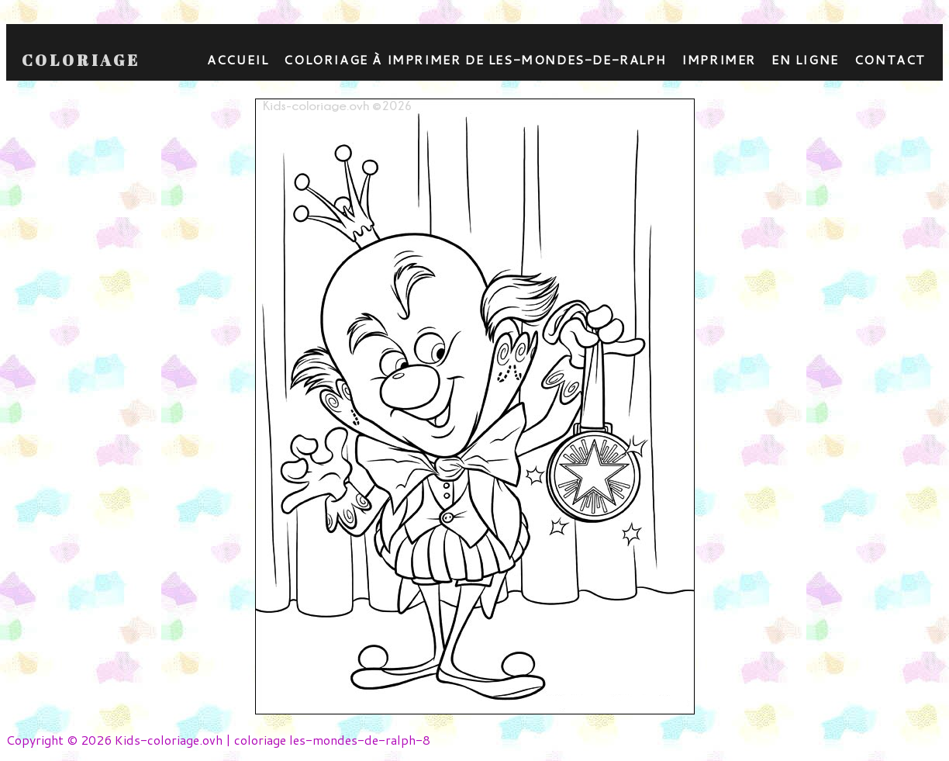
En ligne (805, 59)
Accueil (237, 59)
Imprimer (719, 59)
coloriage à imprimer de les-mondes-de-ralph (475, 59)
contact (890, 59)
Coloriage (81, 60)
